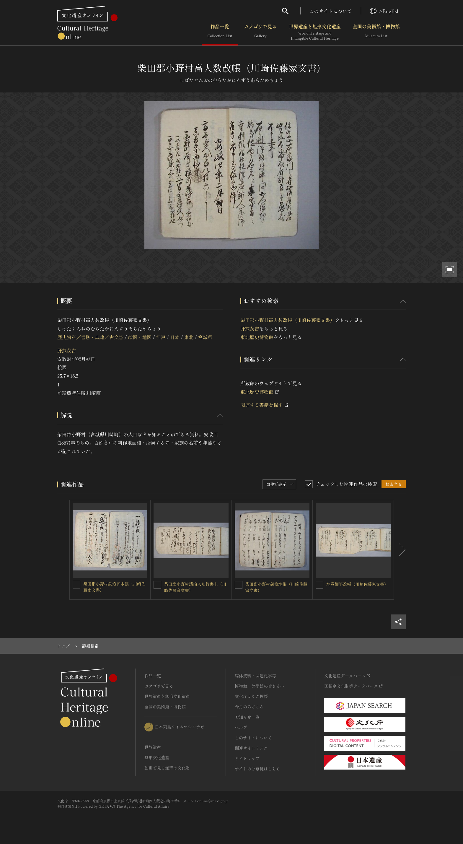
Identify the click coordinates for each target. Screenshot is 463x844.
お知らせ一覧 (247, 717)
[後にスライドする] (400, 550)
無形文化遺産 (156, 757)
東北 (189, 337)
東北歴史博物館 (256, 337)
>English (385, 10)
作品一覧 (220, 32)
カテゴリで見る (260, 32)
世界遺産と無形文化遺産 (315, 32)
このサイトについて (330, 10)
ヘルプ (241, 727)
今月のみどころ (249, 707)
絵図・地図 (139, 337)
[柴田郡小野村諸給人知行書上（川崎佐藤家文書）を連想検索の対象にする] (157, 585)
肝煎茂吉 (66, 350)
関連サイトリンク (251, 748)
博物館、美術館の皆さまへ (259, 686)
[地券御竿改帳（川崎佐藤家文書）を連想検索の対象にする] (319, 585)
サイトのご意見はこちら (257, 769)
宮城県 (205, 337)
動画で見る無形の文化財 (167, 768)
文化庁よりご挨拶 (251, 696)
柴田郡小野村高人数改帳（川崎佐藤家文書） (287, 319)
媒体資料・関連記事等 (255, 676)
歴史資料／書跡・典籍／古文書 (90, 337)
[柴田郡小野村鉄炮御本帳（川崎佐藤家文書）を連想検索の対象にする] (76, 584)
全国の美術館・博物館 (376, 32)
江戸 (161, 337)
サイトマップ (247, 758)
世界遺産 (152, 747)
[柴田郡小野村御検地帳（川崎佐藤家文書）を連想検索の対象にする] (238, 585)
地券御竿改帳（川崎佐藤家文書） (357, 584)
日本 (175, 337)
